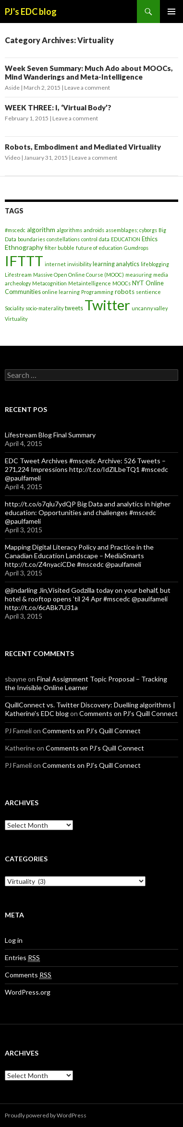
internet (55, 264)
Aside (12, 87)
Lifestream (18, 274)
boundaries (31, 239)
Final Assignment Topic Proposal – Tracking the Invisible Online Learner (86, 683)
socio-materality (44, 308)
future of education (99, 248)
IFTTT (24, 260)
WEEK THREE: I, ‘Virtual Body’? (58, 107)
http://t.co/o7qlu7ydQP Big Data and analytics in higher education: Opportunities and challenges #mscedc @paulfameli (88, 512)
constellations (63, 239)
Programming (97, 292)
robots (124, 291)
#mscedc (15, 230)
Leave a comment (87, 87)
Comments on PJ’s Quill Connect (128, 713)
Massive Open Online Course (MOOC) (78, 274)
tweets (74, 308)
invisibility (79, 264)
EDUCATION (125, 239)
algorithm (41, 230)
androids (94, 230)
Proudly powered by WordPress (45, 1115)
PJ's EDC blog (31, 11)
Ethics (150, 239)
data (104, 239)
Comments (28, 975)
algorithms (69, 230)
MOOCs (121, 283)
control (89, 239)
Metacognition (49, 283)
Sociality (14, 308)
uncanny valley (150, 308)
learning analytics (116, 264)
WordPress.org (27, 992)
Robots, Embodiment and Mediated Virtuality (83, 146)
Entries (22, 957)
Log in (14, 940)
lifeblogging (155, 264)
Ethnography (24, 247)
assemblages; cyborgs (131, 230)
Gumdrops (136, 248)
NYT (138, 283)
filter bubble (59, 248)
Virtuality (16, 319)
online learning (61, 292)
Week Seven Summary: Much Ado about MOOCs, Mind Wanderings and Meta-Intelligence (89, 72)
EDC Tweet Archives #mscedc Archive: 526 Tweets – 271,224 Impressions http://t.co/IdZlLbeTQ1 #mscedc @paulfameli (86, 469)
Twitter (107, 304)
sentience (148, 292)
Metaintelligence (89, 283)
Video (12, 157)
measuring (138, 274)
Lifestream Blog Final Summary (50, 435)
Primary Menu (171, 11)
